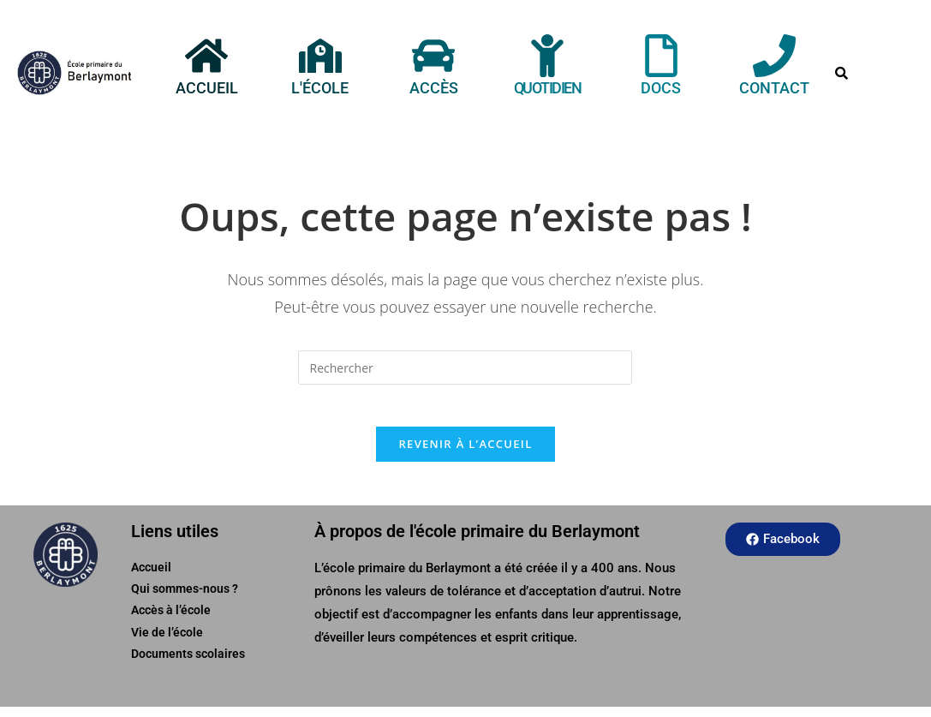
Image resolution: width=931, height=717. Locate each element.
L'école (320, 88)
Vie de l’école (167, 642)
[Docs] (661, 55)
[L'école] (320, 55)
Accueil (206, 88)
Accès (433, 88)
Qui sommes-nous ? (184, 599)
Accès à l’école (171, 621)
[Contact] (774, 55)
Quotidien (548, 88)
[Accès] (433, 55)
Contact (774, 88)
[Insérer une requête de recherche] (465, 367)
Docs (661, 88)
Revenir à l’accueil (465, 454)
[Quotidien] (547, 55)
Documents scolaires (188, 664)
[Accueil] (206, 55)
